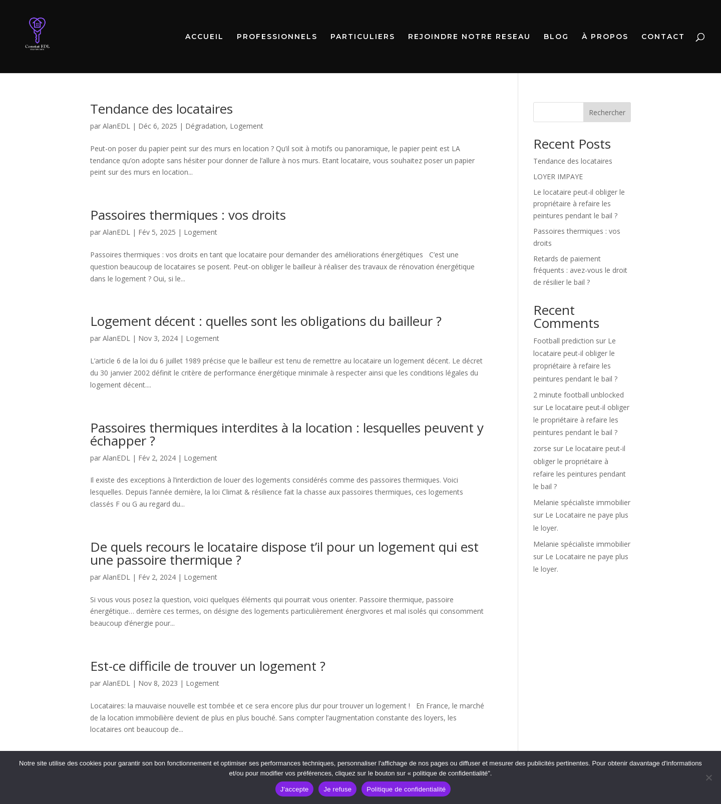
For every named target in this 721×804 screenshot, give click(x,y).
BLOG (556, 37)
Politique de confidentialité (406, 789)
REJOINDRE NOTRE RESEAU (469, 37)
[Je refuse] (708, 777)
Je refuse (337, 789)
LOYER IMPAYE (558, 176)
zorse (542, 448)
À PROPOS (605, 37)
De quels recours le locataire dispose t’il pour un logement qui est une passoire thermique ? (284, 553)
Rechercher (607, 112)
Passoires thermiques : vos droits (188, 215)
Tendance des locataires (161, 109)
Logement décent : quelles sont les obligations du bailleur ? (266, 321)
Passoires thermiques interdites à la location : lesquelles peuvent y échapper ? (287, 434)
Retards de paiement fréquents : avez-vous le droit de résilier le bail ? (580, 270)
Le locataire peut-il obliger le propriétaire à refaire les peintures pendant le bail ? (579, 204)
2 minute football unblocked (578, 394)
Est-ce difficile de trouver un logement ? (207, 666)
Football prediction (563, 340)
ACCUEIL (204, 37)
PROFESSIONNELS (277, 37)
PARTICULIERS (362, 37)
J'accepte (294, 789)
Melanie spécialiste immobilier (581, 502)
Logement (246, 126)
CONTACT (663, 37)
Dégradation (205, 126)
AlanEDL (116, 126)
